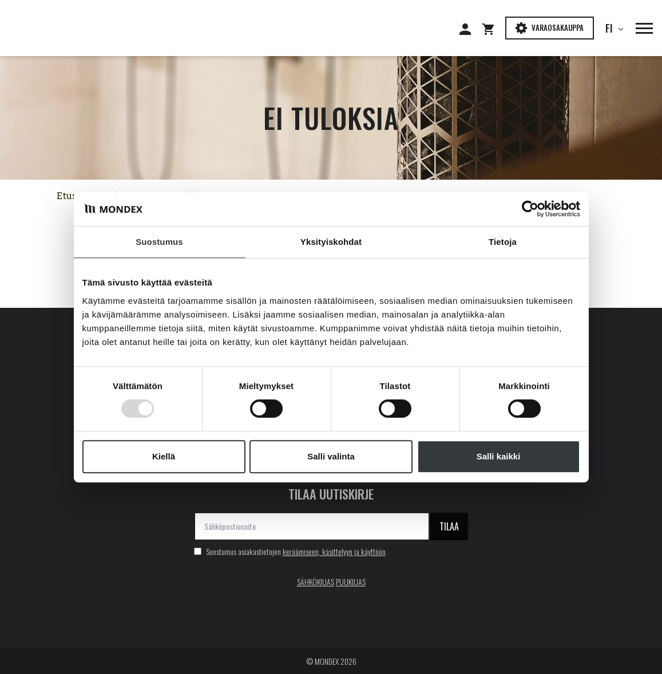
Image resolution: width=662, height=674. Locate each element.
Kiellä (163, 456)
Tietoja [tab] (503, 242)
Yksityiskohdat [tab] (331, 242)
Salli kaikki (499, 456)
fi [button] (611, 28)
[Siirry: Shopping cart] (493, 28)
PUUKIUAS (351, 582)
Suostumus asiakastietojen (290, 551)
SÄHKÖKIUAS (315, 582)
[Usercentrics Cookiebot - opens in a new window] (530, 208)
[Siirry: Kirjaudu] (470, 28)
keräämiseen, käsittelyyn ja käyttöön (334, 551)
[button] (638, 28)
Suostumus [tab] (159, 242)
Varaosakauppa (550, 28)
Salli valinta (331, 456)
